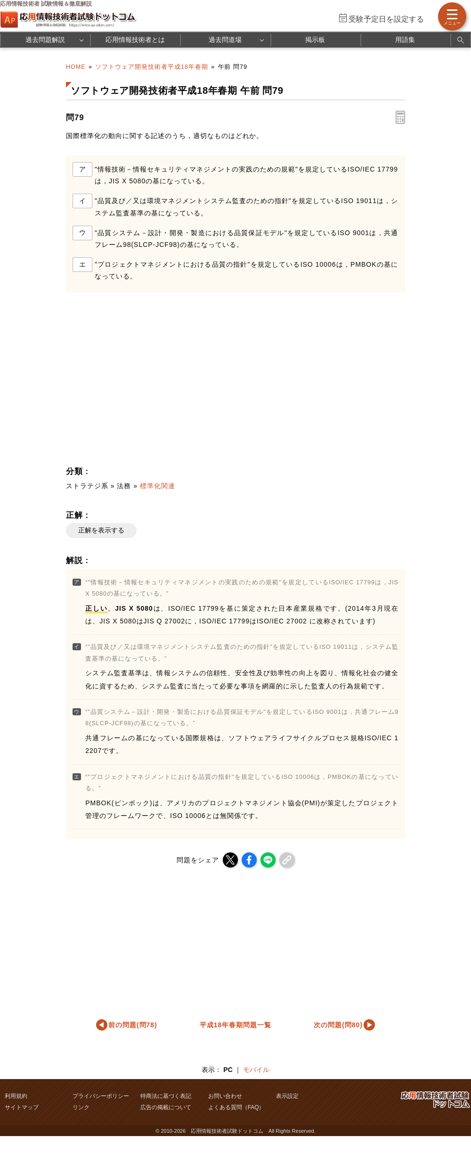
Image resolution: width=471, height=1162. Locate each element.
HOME (76, 67)
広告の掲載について (165, 1107)
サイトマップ (22, 1107)
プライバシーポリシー (101, 1096)
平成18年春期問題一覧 (235, 1025)
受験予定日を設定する (386, 19)
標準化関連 (157, 486)
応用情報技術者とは (135, 39)
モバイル (256, 1069)
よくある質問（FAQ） (236, 1107)
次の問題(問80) (338, 1025)
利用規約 (16, 1096)
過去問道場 (225, 39)
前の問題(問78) (132, 1025)
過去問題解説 (45, 39)
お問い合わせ (225, 1096)
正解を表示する (101, 530)
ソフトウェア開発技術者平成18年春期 (151, 67)
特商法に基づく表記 (165, 1096)
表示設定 (287, 1096)
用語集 (405, 39)
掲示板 (315, 39)
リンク (81, 1107)
